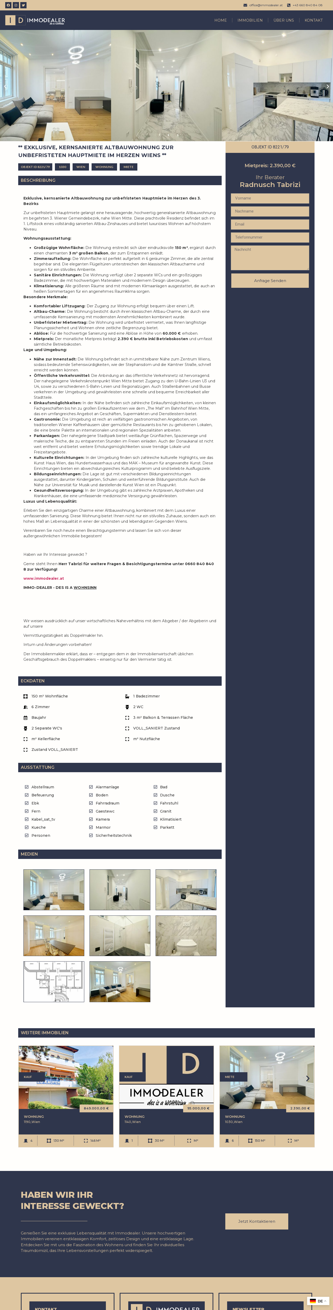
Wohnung (34, 1115)
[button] (5, 86)
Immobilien (250, 20)
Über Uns (283, 20)
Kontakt (314, 20)
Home (220, 20)
